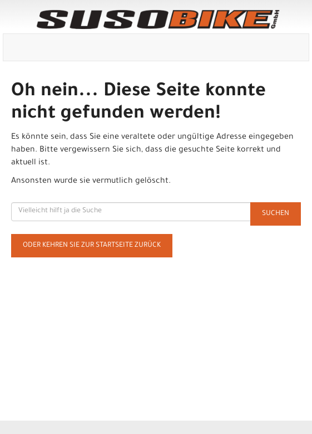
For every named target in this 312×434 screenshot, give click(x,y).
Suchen (275, 214)
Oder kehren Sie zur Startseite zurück (92, 246)
